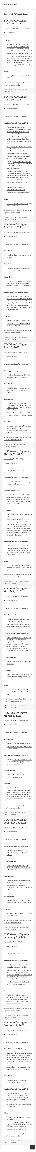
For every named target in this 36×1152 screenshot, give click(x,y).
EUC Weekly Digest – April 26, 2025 (16, 22)
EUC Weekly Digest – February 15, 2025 (16, 821)
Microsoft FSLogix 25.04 (21, 320)
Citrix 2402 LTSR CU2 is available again (19, 482)
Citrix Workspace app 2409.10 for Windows (17, 1081)
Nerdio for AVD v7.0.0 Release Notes (18, 323)
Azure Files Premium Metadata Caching (19, 56)
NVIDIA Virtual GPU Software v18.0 (18, 690)
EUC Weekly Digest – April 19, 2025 (16, 98)
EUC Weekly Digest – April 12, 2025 (16, 226)
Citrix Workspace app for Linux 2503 (18, 495)
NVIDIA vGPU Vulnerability (15, 1117)
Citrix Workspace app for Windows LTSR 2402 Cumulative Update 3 (18, 390)
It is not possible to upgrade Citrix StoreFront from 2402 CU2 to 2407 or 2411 (18, 868)
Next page (32, 1147)
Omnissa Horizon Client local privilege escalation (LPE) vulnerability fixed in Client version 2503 (19, 139)
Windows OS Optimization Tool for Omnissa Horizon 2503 (18, 157)
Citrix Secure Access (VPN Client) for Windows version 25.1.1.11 (19, 901)
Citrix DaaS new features (15, 520)
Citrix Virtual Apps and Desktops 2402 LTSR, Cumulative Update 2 (17, 852)
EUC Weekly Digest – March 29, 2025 (16, 452)
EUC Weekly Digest (22, 90)
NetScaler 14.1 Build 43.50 (21, 743)
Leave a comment (11, 219)
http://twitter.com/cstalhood (13, 85)
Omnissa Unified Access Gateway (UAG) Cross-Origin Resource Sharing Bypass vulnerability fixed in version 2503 (19, 129)
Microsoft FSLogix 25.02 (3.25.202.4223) (19, 913)
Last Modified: (8, 28)
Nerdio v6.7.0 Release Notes (16, 995)
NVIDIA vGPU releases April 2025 (17, 203)
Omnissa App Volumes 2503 (22, 193)
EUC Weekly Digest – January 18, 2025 (16, 1024)
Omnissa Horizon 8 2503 (21, 171)
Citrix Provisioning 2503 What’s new (18, 624)
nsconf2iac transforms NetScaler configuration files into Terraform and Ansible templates (19, 405)
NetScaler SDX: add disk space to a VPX (19, 746)
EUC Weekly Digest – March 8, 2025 (16, 590)
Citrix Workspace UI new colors (17, 514)
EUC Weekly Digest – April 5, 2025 (16, 346)
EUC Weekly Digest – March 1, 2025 (16, 714)
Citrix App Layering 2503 (21, 375)
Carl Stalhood (10, 4)
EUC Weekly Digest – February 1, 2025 (16, 935)
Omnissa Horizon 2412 (20, 965)
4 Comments (10, 33)
